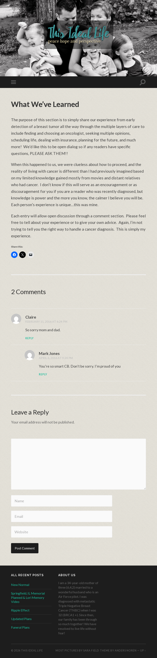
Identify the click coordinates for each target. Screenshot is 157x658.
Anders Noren (126, 650)
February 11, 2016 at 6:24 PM (46, 321)
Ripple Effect (20, 610)
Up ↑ (143, 650)
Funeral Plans (20, 627)
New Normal (20, 585)
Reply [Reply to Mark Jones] (43, 374)
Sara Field (91, 650)
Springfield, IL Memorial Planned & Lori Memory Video (28, 597)
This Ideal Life (32, 650)
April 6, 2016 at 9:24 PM (56, 358)
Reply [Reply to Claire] (29, 338)
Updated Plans (21, 619)
